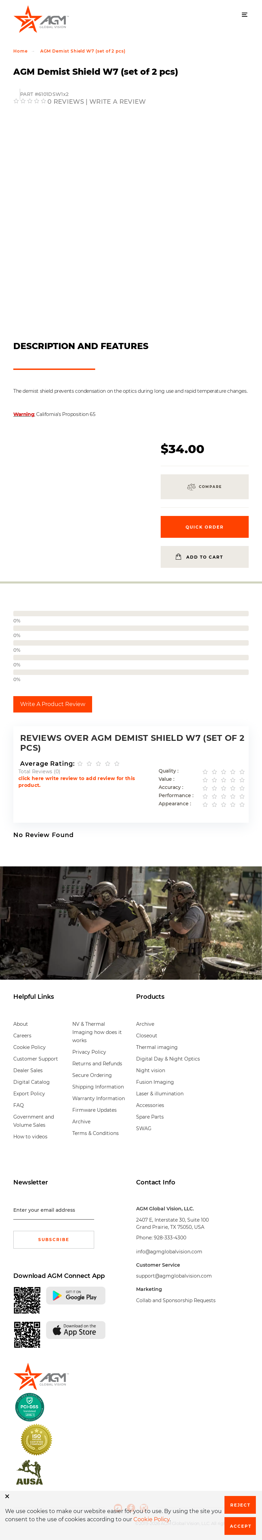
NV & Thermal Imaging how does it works (97, 1032)
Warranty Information (98, 1098)
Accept (240, 1526)
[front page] (38, 1377)
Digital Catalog (31, 1082)
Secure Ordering (92, 1075)
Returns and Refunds (97, 1064)
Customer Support (35, 1059)
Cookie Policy (29, 1047)
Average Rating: (47, 763)
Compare (210, 487)
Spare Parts (150, 1117)
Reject (240, 1505)
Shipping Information (98, 1087)
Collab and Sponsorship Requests (176, 1300)
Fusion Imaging (155, 1082)
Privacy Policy (89, 1052)
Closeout (146, 1036)
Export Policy (29, 1094)
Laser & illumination (160, 1094)
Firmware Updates (94, 1110)
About (20, 1024)
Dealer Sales (28, 1070)
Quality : (168, 771)
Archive (81, 1122)
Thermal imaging (157, 1047)
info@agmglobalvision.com (169, 1252)
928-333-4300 (170, 1238)
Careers (22, 1036)
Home (20, 51)
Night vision (150, 1070)
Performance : (176, 795)
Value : (166, 779)
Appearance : (175, 804)
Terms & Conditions (95, 1133)
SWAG (143, 1128)
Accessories (150, 1105)
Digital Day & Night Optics (168, 1059)
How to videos (30, 1137)
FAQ (18, 1105)
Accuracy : (171, 787)
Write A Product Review (52, 704)
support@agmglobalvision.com (174, 1276)
